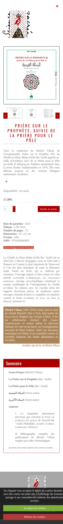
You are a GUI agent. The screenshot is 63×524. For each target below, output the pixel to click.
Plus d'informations (6, 186)
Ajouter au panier (48, 214)
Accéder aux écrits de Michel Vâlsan (41, 350)
